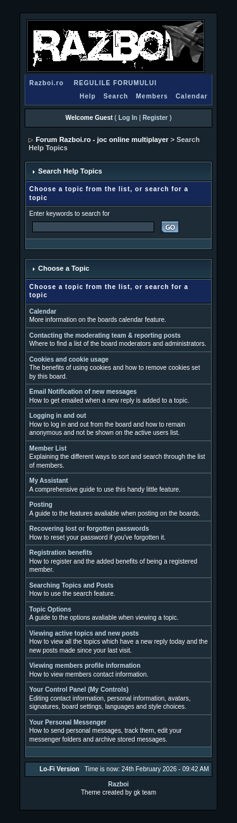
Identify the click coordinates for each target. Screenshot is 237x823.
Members (152, 96)
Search (116, 96)
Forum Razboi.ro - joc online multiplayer (101, 139)
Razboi (118, 784)
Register (154, 117)
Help (88, 96)
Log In (127, 117)
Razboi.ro (46, 83)
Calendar (192, 96)
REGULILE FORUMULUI (115, 83)
